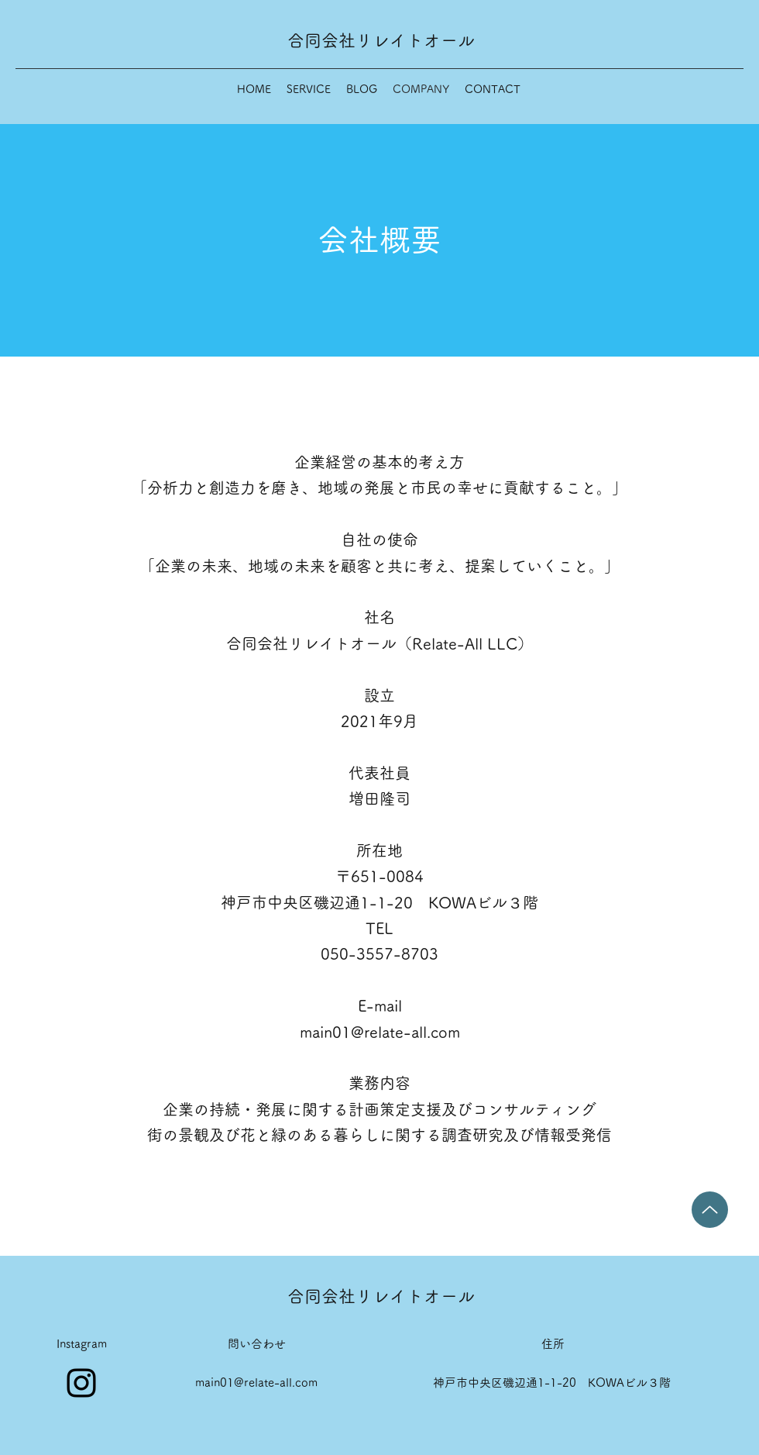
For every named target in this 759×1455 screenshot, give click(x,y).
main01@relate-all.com (380, 1032)
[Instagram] (81, 1383)
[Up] (710, 1209)
